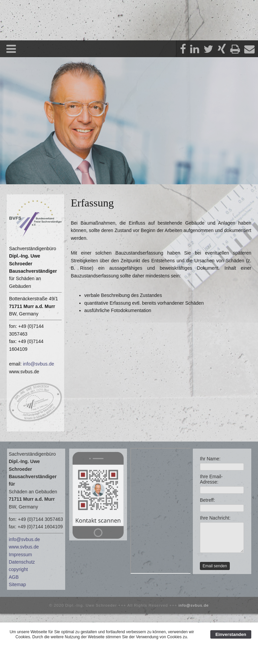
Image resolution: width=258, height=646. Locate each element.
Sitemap (17, 584)
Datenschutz (22, 562)
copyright (18, 569)
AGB (14, 577)
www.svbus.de (24, 546)
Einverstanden (230, 634)
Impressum (20, 554)
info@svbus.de (38, 364)
